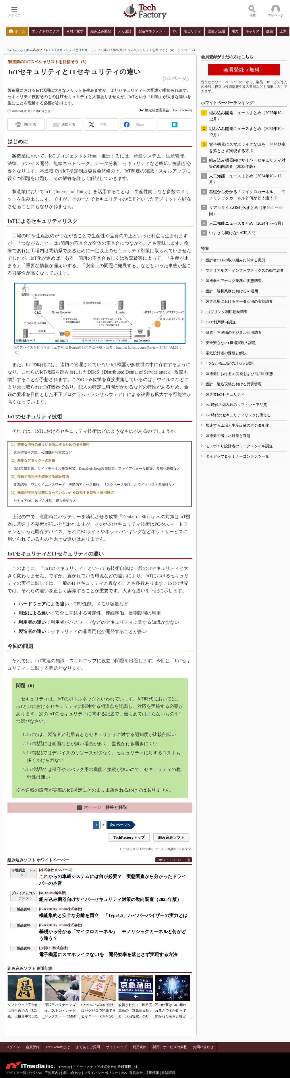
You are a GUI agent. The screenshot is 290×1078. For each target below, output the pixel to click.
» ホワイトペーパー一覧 (174, 860)
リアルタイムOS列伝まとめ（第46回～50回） (246, 210)
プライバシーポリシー (101, 1073)
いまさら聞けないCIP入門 (232, 233)
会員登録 (33, 1047)
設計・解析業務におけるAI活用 (232, 291)
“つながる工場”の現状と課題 (230, 363)
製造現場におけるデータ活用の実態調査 (239, 301)
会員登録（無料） (244, 70)
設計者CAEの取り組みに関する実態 (235, 260)
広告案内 (51, 1073)
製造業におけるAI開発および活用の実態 (239, 374)
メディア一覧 (16, 1073)
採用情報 (152, 1073)
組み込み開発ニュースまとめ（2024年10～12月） (247, 132)
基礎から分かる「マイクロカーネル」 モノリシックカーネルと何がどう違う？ (247, 195)
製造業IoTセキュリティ (225, 394)
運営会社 (136, 1073)
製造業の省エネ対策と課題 (228, 436)
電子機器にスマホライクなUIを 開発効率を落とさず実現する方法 (108, 954)
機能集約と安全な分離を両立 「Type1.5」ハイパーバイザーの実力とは (113, 915)
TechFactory (15, 50)
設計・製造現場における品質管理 (234, 384)
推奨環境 (168, 1073)
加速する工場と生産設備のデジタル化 (237, 425)
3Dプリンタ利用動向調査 (227, 312)
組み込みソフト (37, 50)
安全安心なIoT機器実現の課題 (231, 343)
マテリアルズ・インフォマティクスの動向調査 (245, 270)
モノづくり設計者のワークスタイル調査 (239, 446)
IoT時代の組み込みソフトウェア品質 (236, 405)
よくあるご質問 (88, 1047)
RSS (124, 1073)
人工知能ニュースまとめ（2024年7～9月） (247, 223)
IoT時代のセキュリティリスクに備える (238, 415)
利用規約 (139, 1047)
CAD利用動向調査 (221, 322)
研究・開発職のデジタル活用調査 (234, 332)
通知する (68, 125)
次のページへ (120, 825)
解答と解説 (102, 807)
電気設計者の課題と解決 (226, 353)
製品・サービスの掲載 (169, 1047)
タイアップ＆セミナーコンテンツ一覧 (237, 456)
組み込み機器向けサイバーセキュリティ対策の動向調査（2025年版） (110, 899)
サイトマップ (116, 1047)
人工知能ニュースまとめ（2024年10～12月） (245, 179)
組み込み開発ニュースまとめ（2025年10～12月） (247, 116)
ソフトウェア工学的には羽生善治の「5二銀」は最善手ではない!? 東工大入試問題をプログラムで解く (24, 1016)
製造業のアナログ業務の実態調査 (234, 281)
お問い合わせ (203, 1047)
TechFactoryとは (58, 1047)
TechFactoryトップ (129, 837)
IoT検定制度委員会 (154, 110)
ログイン (13, 1047)
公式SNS (35, 1073)
